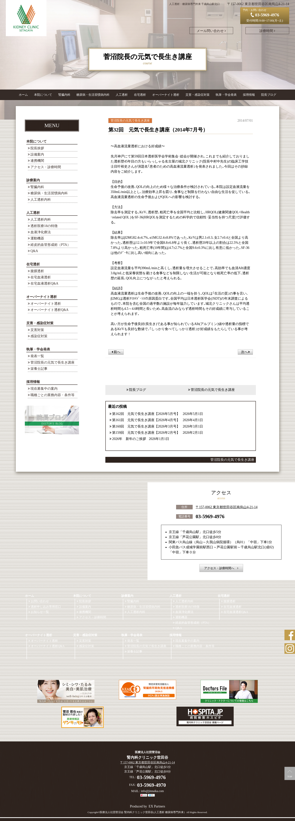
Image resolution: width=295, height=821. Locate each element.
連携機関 (37, 161)
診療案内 (33, 180)
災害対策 (37, 330)
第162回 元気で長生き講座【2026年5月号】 (146, 414)
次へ (245, 352)
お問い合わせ (40, 601)
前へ (116, 352)
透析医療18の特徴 (44, 226)
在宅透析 (33, 264)
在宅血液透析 (40, 277)
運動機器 (37, 238)
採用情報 (33, 382)
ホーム (23, 94)
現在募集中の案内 (44, 388)
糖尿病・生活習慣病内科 (92, 94)
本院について (36, 141)
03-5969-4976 (210, 516)
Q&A (34, 251)
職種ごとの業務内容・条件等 (52, 395)
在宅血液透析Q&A (44, 283)
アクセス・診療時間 (45, 167)
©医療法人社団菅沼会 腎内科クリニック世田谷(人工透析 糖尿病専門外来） (142, 812)
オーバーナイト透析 (41, 297)
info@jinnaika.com (152, 791)
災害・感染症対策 (39, 323)
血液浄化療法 (40, 232)
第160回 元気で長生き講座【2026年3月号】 (146, 426)
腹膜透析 (37, 271)
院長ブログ (268, 94)
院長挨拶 (37, 148)
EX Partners (157, 806)
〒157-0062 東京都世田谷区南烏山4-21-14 (226, 507)
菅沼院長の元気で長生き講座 (52, 362)
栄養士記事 (38, 369)
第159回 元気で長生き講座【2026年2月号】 (146, 432)
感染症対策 (38, 336)
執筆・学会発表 (38, 349)
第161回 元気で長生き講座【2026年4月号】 (146, 420)
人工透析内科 (40, 199)
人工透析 (33, 213)
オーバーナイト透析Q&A (49, 310)
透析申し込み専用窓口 (46, 606)
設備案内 (37, 154)
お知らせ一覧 (40, 612)
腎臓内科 (64, 94)
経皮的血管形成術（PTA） (50, 245)
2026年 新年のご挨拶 (129, 439)
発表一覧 (37, 356)
